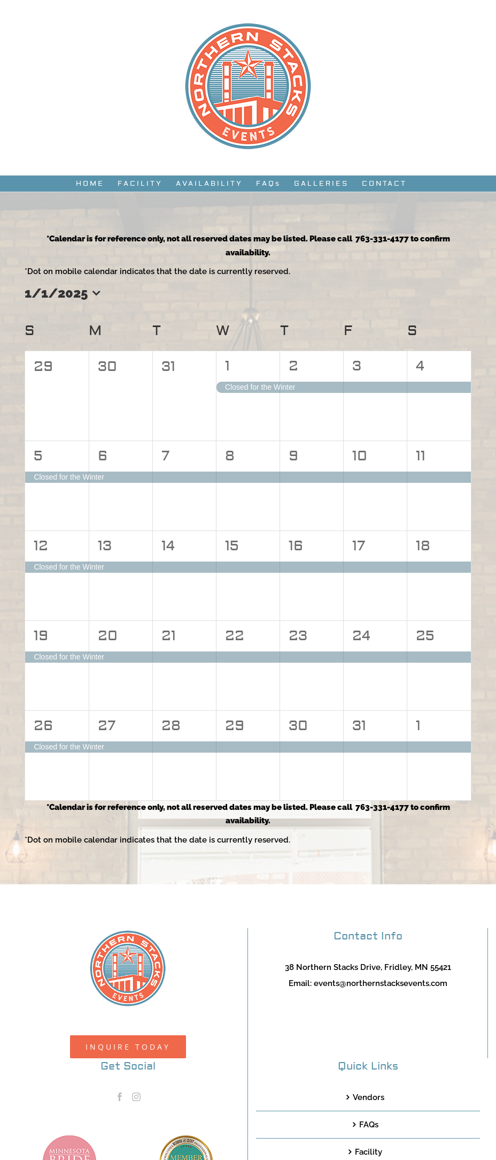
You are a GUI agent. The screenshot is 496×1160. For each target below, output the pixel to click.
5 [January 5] (38, 456)
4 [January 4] (420, 366)
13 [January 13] (105, 546)
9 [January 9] (293, 456)
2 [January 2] (293, 366)
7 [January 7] (165, 456)
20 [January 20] (108, 636)
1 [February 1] (418, 725)
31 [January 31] (359, 725)
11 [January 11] (420, 456)
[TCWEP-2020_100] (186, 1139)
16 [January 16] (296, 546)
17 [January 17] (358, 546)
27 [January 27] (106, 725)
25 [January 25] (425, 636)
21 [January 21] (168, 636)
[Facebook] (119, 1097)
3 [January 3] (356, 366)
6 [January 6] (102, 456)
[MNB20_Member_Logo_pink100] (69, 1139)
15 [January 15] (232, 546)
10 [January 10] (359, 456)
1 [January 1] (227, 366)
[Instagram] (136, 1097)
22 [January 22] (234, 636)
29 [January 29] (234, 725)
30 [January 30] (298, 725)
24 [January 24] (361, 636)
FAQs (368, 1124)
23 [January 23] (298, 636)
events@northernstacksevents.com (380, 983)
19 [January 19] (41, 636)
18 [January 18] (423, 546)
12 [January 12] (41, 546)
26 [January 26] (43, 725)
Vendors (368, 1097)
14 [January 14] (168, 546)
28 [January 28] (171, 725)
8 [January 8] (230, 456)
